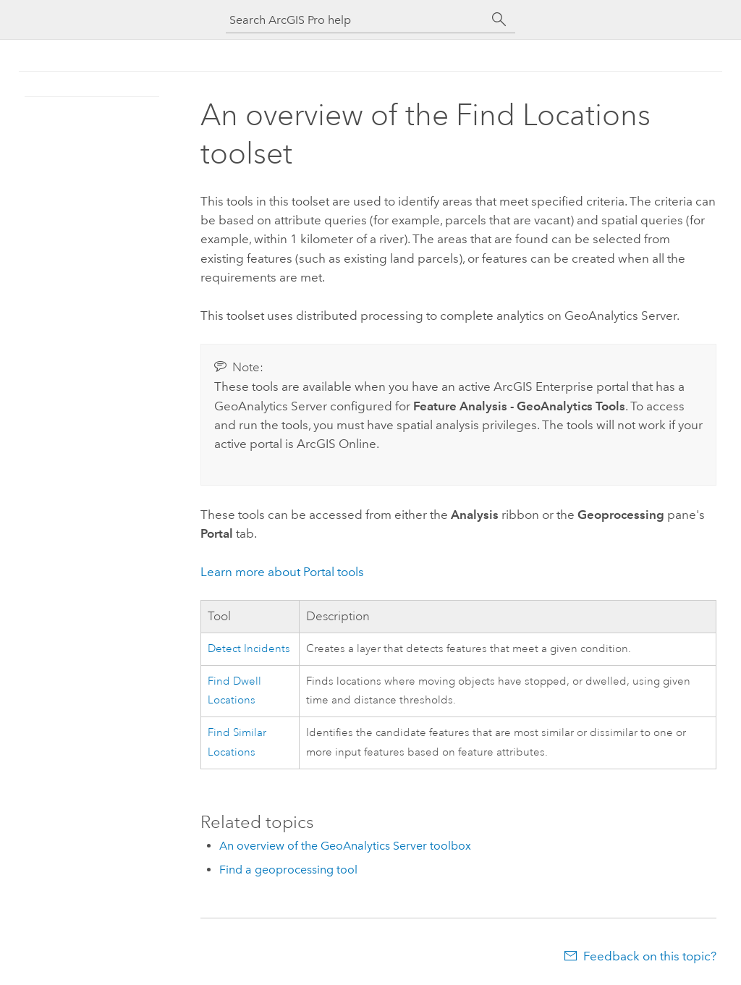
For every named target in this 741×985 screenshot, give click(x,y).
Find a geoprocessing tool (288, 869)
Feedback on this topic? (649, 956)
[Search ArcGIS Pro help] (356, 20)
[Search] (499, 19)
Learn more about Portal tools (282, 572)
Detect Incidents (249, 649)
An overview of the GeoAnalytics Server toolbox (345, 846)
